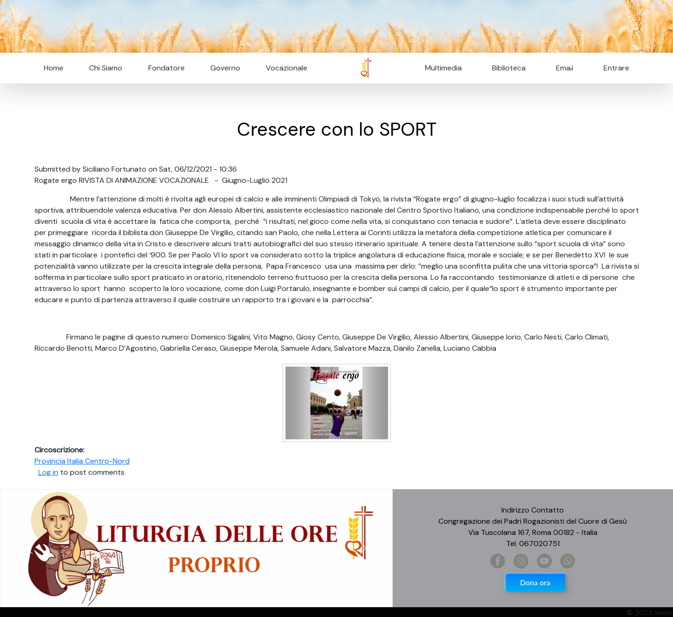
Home (53, 68)
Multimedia (443, 68)
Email (562, 68)
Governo (225, 68)
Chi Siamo (105, 68)
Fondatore (166, 68)
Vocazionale (286, 68)
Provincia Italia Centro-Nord (82, 461)
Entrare (616, 68)
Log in (48, 472)
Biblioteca (509, 68)
